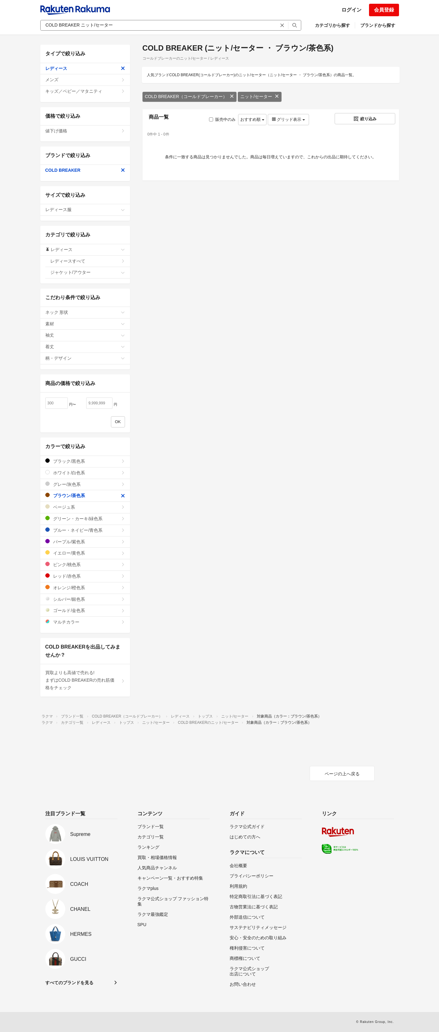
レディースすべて (87, 261)
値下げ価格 (85, 130)
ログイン (352, 9)
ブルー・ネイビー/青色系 (85, 530)
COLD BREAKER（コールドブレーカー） (189, 96)
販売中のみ (222, 119)
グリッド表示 (288, 119)
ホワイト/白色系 (85, 472)
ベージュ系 (85, 507)
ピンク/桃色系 (85, 564)
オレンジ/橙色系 (85, 587)
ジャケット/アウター (87, 272)
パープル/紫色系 (85, 541)
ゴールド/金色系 (85, 610)
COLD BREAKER (85, 170)
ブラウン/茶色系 (85, 495)
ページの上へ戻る (342, 773)
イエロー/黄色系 (85, 553)
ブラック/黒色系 (85, 461)
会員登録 (384, 9)
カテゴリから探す (332, 25)
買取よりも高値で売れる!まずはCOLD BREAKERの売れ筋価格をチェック (85, 680)
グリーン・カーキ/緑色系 (85, 518)
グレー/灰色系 (85, 484)
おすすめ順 (252, 119)
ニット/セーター (259, 96)
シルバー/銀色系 (85, 599)
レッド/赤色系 (85, 576)
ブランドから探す (377, 25)
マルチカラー (85, 622)
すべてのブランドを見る (69, 982)
